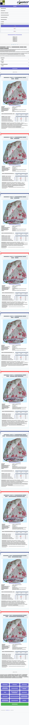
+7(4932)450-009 (15, 41)
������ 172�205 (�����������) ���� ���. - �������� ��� (15, 565)
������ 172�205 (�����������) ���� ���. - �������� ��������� (15, 626)
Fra (15, 31)
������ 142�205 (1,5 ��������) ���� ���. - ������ (15, 139)
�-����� (22, 54)
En (15, 28)
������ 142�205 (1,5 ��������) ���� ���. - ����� (15, 320)
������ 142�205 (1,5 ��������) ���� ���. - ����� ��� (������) (14, 379)
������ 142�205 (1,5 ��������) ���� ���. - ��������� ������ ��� (14, 503)
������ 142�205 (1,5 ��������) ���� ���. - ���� (15, 78)
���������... (18, 127)
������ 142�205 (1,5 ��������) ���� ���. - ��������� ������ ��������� (15, 441)
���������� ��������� (12, 54)
